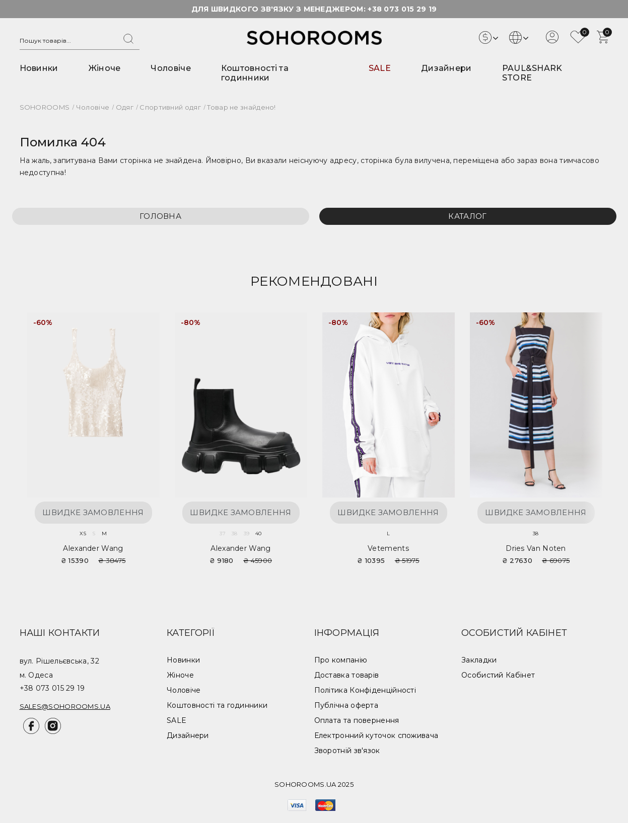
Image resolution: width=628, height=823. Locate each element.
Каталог (467, 216)
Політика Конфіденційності (365, 690)
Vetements (388, 548)
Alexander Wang (93, 548)
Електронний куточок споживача (376, 735)
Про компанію (341, 660)
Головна (160, 216)
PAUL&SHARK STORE (532, 73)
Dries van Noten (536, 548)
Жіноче (105, 68)
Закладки (479, 660)
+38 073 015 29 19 (402, 9)
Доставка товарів (346, 675)
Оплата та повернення (356, 720)
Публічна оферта (346, 705)
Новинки (39, 68)
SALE (380, 68)
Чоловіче (170, 68)
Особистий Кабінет (498, 675)
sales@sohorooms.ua (65, 706)
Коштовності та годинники (255, 73)
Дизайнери (446, 68)
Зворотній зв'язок (347, 750)
